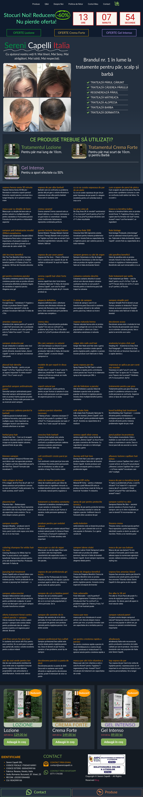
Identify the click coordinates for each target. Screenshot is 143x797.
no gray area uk (80, 208)
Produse (36, 4)
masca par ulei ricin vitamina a (88, 660)
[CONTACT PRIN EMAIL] (45, 763)
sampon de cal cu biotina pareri (53, 593)
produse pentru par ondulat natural (51, 524)
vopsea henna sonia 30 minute (17, 187)
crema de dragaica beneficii (86, 571)
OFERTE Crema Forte (71, 32)
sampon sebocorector (13, 593)
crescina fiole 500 (82, 230)
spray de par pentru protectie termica (87, 503)
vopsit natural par (46, 386)
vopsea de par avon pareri (50, 254)
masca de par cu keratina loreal (124, 480)
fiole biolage (115, 230)
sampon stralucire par (13, 343)
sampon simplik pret (119, 300)
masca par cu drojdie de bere (16, 208)
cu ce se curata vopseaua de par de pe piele (89, 188)
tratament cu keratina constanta (53, 501)
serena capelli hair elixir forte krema (52, 277)
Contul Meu (93, 4)
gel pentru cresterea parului (15, 276)
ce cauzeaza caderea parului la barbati (17, 411)
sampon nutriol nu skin (120, 501)
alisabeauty (114, 638)
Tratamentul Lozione (41, 147)
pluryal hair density (11, 364)
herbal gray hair (10, 434)
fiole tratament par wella (121, 276)
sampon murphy (10, 523)
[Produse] (100, 792)
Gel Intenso (32, 167)
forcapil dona (8, 300)
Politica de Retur (75, 4)
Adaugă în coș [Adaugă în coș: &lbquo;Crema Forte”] (65, 742)
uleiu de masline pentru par (51, 480)
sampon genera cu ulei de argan (89, 254)
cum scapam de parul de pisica (124, 187)
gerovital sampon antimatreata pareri (17, 387)
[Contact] (29, 792)
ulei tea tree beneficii (12, 254)
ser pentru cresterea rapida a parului (87, 640)
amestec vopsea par (12, 321)
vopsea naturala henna (84, 321)
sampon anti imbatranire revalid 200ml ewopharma (17, 231)
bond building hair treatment (123, 410)
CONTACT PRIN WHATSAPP (63, 771)
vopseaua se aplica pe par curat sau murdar (124, 366)
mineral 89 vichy (81, 480)
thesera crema (116, 523)
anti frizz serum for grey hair (16, 638)
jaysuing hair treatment (13, 571)
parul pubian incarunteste (121, 434)
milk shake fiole (81, 410)
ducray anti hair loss (83, 456)
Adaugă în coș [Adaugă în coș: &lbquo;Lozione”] (16, 742)
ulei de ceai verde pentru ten (16, 660)
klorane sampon (10, 456)
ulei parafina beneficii (119, 254)
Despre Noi (58, 4)
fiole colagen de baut (12, 480)
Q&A (47, 4)
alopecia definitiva (47, 300)
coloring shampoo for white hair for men (18, 548)
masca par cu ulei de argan (51, 547)
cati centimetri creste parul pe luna (52, 457)
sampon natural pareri (119, 614)
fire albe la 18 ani (117, 593)
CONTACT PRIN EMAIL (60, 762)
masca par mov (80, 614)
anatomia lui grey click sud (122, 343)
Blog (97, 780)
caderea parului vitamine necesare (50, 411)
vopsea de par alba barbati (51, 187)
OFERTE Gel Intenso (119, 32)
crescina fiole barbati (48, 434)
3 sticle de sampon (82, 300)
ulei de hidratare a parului (85, 386)
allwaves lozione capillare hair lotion (123, 457)
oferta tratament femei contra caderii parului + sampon (17, 616)
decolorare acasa (117, 321)
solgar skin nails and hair (85, 343)
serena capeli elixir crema (85, 434)
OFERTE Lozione (23, 32)
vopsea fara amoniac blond (122, 571)
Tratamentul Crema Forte (113, 147)
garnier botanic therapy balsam (53, 230)
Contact (106, 4)
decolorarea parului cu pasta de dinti (53, 662)
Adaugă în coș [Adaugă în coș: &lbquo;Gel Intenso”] (113, 742)
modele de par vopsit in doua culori (52, 366)
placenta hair (8, 501)
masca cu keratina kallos (121, 208)
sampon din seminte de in (50, 614)
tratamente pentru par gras (122, 386)
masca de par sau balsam (121, 547)
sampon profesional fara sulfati (53, 638)
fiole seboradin (80, 593)
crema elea (43, 321)
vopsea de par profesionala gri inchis (52, 573)
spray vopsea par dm (83, 364)
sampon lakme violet (83, 547)
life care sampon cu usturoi (51, 343)
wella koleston (80, 523)
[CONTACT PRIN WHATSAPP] (45, 772)
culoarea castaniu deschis (85, 276)
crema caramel (45, 208)
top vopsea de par (117, 660)
